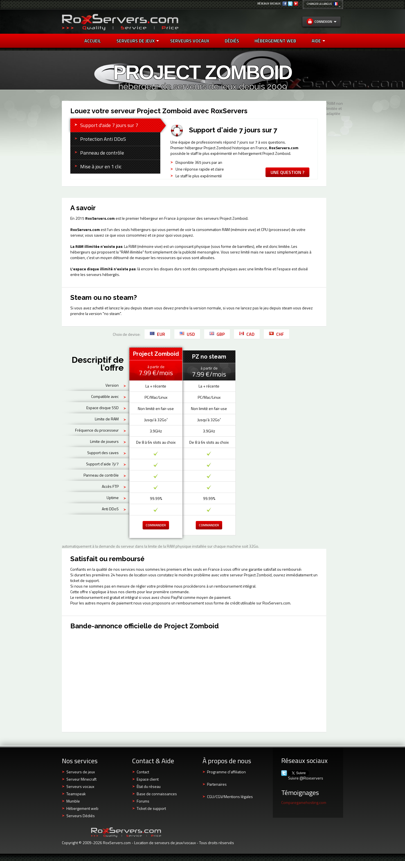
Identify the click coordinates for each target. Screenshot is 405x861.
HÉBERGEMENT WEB (275, 40)
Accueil (92, 40)
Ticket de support (151, 808)
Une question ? (287, 172)
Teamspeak (76, 794)
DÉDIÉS (232, 40)
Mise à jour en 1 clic (101, 166)
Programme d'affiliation (226, 772)
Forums (143, 801)
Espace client (148, 779)
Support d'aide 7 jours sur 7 (109, 125)
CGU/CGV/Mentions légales (230, 796)
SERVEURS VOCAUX (189, 40)
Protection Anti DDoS (103, 139)
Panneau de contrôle (102, 153)
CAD (247, 334)
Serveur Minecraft (81, 779)
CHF (276, 334)
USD (187, 334)
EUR (157, 334)
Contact (143, 772)
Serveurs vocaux (80, 786)
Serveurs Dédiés (80, 816)
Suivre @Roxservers (305, 778)
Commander (156, 525)
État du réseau (149, 786)
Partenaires (217, 784)
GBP (217, 334)
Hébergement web (82, 808)
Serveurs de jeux (137, 40)
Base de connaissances (157, 794)
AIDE (318, 40)
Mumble (73, 801)
